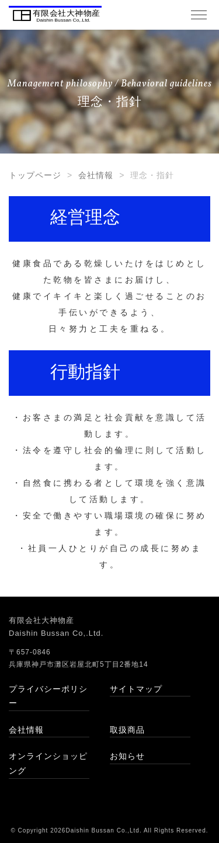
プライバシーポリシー (48, 696)
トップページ (35, 175)
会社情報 (95, 175)
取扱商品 (127, 729)
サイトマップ (136, 689)
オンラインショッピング (48, 763)
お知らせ (127, 756)
